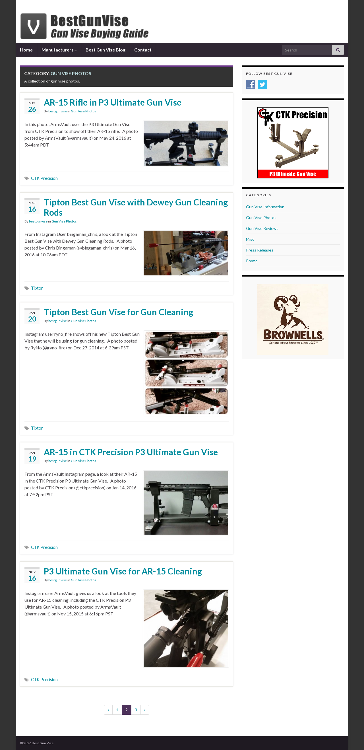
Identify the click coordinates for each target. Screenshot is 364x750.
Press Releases (259, 250)
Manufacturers (59, 49)
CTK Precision (44, 178)
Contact (143, 49)
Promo (252, 260)
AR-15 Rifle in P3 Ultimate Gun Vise (112, 102)
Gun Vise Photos (83, 111)
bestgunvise (57, 111)
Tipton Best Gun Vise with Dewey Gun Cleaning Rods (136, 207)
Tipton (37, 288)
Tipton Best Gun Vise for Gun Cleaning (118, 312)
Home (26, 49)
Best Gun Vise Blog (105, 49)
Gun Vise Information (265, 206)
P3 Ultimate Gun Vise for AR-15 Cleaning (123, 571)
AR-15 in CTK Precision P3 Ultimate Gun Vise (131, 452)
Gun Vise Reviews (262, 228)
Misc (250, 239)
